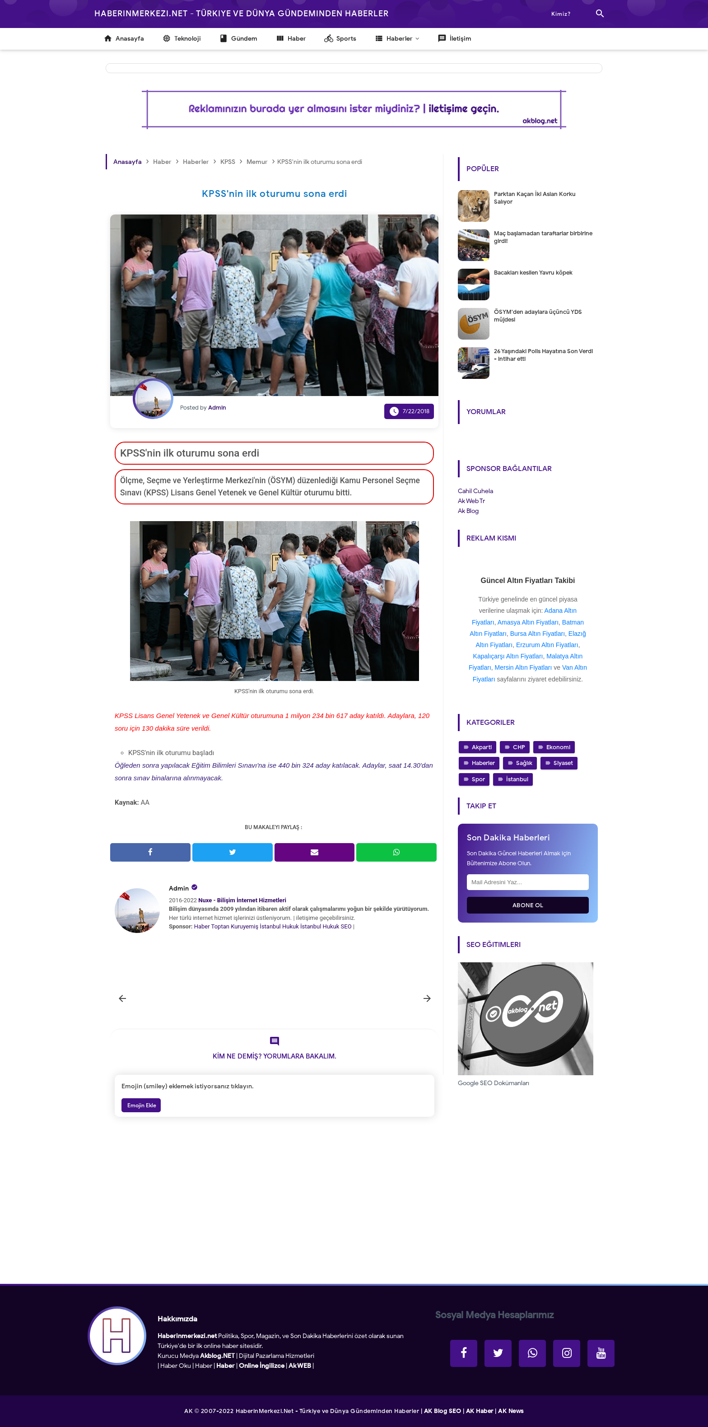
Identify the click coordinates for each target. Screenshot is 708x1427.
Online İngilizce (261, 1366)
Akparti (482, 747)
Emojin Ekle (141, 1105)
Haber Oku (175, 1366)
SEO (346, 926)
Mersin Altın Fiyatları (523, 667)
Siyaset (563, 763)
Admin (179, 888)
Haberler (483, 763)
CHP (519, 747)
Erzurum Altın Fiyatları (547, 644)
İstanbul (517, 779)
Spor (478, 779)
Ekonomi (558, 747)
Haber (202, 926)
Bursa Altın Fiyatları (537, 633)
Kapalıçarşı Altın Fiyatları (508, 656)
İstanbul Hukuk (279, 926)
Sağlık (524, 763)
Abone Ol (528, 905)
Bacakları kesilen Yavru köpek (533, 272)
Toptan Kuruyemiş (235, 926)
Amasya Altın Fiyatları (528, 622)
